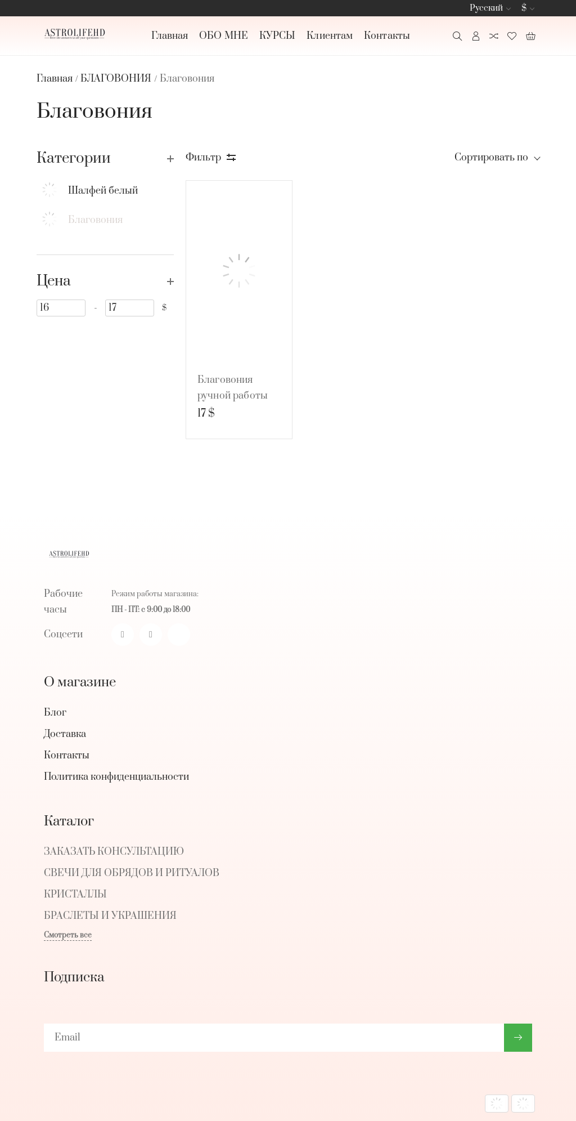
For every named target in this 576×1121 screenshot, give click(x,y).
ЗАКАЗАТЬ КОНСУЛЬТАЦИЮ (114, 852)
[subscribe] (274, 1038)
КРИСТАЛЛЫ (75, 894)
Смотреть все (68, 935)
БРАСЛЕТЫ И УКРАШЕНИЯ (110, 916)
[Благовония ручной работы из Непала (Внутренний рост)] (239, 271)
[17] (129, 308)
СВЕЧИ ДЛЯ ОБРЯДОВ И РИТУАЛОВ (131, 873)
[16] (61, 308)
